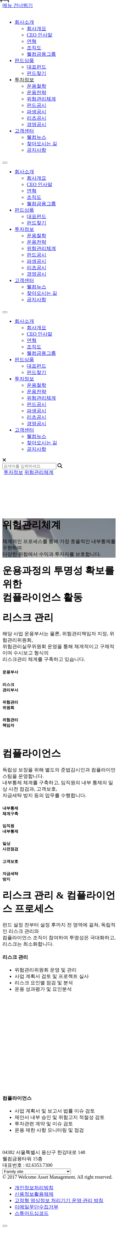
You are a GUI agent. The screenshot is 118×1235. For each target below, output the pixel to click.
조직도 (34, 47)
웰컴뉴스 (36, 137)
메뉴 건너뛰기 (17, 5)
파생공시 (36, 111)
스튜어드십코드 (32, 1213)
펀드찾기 (36, 73)
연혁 (31, 41)
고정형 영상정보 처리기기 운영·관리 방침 (59, 1200)
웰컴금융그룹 (41, 54)
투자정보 (24, 378)
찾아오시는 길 (42, 143)
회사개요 (36, 28)
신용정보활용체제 (34, 1194)
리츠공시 (36, 118)
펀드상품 (24, 359)
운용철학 (36, 86)
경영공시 (36, 124)
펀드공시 (36, 105)
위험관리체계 (41, 98)
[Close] (4, 460)
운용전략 (36, 92)
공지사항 (36, 150)
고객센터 (24, 429)
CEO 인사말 (39, 34)
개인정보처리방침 (34, 1187)
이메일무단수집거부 (36, 1206)
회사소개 (24, 321)
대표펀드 (36, 66)
